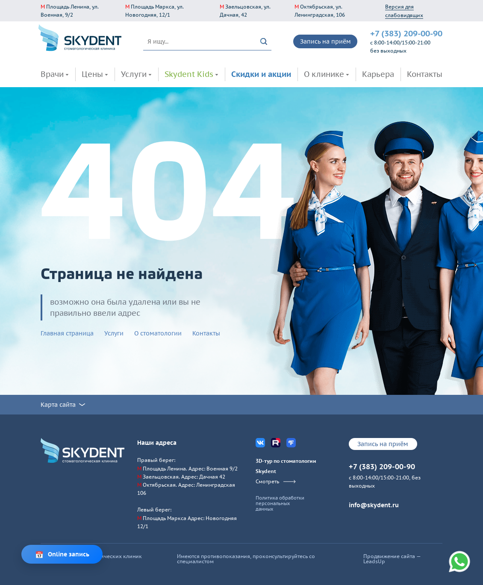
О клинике (324, 74)
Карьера (378, 74)
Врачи (52, 74)
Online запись (68, 554)
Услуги (134, 74)
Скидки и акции (261, 74)
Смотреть (276, 481)
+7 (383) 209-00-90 (406, 33)
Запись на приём (325, 41)
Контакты (424, 74)
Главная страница (67, 333)
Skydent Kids (189, 74)
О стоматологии (158, 333)
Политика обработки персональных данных (280, 503)
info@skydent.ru (374, 505)
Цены (92, 74)
